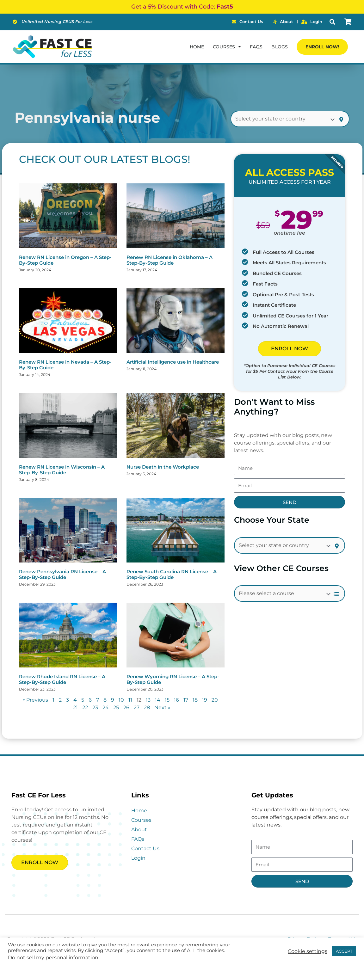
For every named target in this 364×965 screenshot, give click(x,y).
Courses (141, 820)
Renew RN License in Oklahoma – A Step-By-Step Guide (169, 260)
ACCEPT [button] (344, 951)
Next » (162, 707)
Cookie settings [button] (307, 951)
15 (167, 700)
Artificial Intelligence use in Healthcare (172, 362)
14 (157, 700)
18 (195, 700)
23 (95, 707)
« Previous (35, 700)
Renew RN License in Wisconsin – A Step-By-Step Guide (62, 470)
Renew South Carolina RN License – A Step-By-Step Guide (171, 574)
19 (204, 700)
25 (116, 707)
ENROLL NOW (289, 349)
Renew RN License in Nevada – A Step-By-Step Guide (65, 365)
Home (197, 47)
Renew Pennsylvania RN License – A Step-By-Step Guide (62, 574)
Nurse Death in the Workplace (162, 467)
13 (148, 700)
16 (176, 700)
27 (136, 707)
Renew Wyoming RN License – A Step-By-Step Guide (172, 679)
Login (138, 858)
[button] (332, 22)
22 (85, 707)
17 (185, 700)
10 (121, 700)
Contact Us (145, 848)
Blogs (279, 47)
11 (130, 700)
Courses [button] (227, 46)
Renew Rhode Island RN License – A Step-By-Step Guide (62, 679)
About (139, 830)
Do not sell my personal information (53, 958)
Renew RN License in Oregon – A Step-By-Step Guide (65, 260)
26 (126, 707)
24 (105, 707)
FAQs (256, 47)
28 (147, 707)
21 (75, 707)
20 (215, 700)
